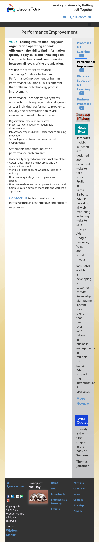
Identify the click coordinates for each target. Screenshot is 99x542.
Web (53, 488)
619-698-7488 (80, 17)
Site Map (78, 505)
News (76, 494)
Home (54, 483)
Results (55, 509)
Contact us (18, 198)
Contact (78, 499)
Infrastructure (59, 494)
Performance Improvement (82, 66)
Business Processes (82, 103)
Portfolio (78, 483)
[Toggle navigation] (89, 24)
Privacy (77, 511)
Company (79, 488)
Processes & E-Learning (82, 49)
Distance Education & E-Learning (82, 84)
